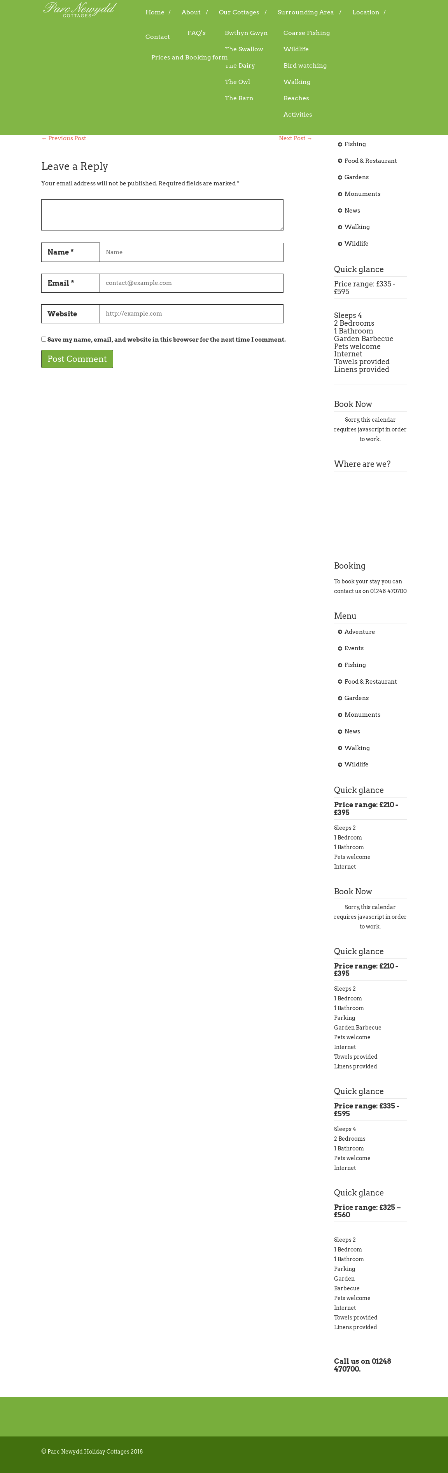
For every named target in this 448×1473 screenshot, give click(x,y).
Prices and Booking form (189, 57)
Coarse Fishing (307, 33)
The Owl (237, 82)
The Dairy (240, 65)
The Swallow (244, 49)
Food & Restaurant (371, 160)
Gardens (357, 177)
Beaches (296, 98)
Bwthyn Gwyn (246, 33)
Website (62, 314)
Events (354, 127)
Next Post (296, 138)
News (352, 210)
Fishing (355, 144)
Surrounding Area (306, 12)
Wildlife (296, 49)
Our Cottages (239, 12)
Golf (59, 73)
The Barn (239, 98)
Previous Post (63, 138)
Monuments (362, 193)
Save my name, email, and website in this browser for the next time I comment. (166, 339)
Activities (298, 114)
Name (60, 252)
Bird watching (305, 65)
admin (137, 92)
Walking (297, 82)
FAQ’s (196, 33)
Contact (157, 36)
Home (154, 12)
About (191, 12)
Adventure (204, 92)
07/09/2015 (95, 92)
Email (60, 283)
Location (366, 12)
